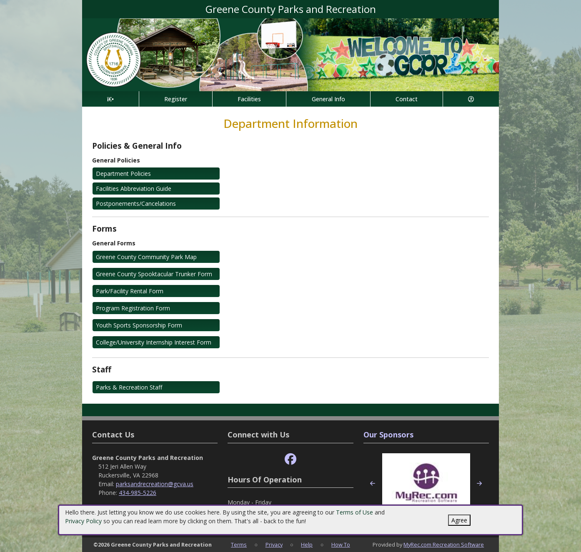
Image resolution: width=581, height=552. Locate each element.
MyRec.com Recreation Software (443, 544)
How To (340, 544)
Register (175, 99)
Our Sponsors (388, 435)
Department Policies (123, 173)
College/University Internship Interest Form (153, 342)
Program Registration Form (133, 308)
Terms (239, 544)
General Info (328, 99)
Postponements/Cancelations (136, 203)
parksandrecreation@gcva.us (154, 484)
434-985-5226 (137, 493)
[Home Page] (110, 99)
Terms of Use (354, 512)
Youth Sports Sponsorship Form (139, 325)
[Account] (471, 99)
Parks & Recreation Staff (129, 387)
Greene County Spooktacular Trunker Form (154, 274)
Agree (459, 520)
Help (307, 544)
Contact (407, 99)
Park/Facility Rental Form (129, 291)
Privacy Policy (83, 521)
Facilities (249, 99)
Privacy (274, 544)
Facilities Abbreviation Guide (133, 188)
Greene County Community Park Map (146, 257)
